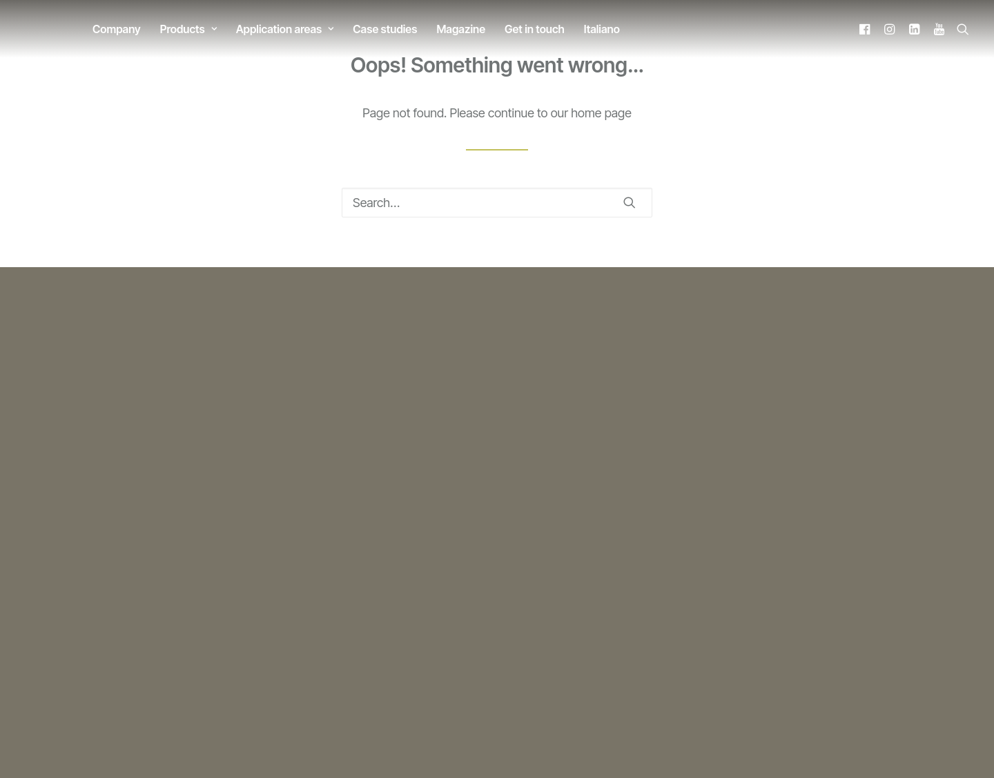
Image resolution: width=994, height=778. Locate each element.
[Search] (497, 202)
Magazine (460, 29)
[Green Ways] (35, 29)
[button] (866, 29)
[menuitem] (116, 29)
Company (116, 29)
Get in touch (535, 29)
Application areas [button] (285, 29)
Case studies (385, 29)
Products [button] (188, 29)
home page (601, 113)
